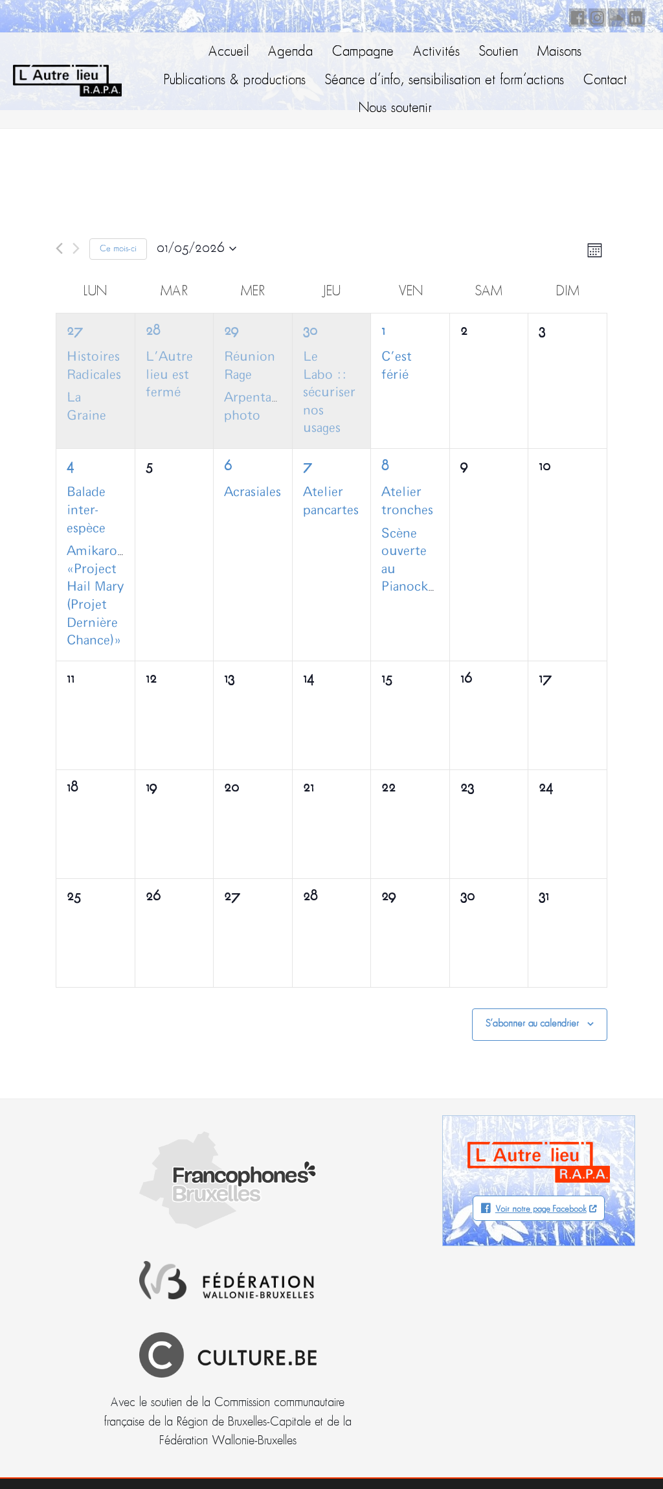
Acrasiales (252, 492)
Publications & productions (235, 80)
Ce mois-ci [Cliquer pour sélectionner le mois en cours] (118, 249)
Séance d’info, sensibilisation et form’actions (444, 80)
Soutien (498, 52)
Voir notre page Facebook (541, 1209)
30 (310, 331)
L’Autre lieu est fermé (169, 374)
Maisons (559, 52)
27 (75, 331)
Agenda (290, 52)
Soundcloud (614, 15)
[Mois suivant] (76, 248)
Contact (605, 80)
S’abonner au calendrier (532, 1024)
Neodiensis (596, 1453)
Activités (436, 52)
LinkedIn (634, 15)
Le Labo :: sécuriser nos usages (329, 392)
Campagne (363, 52)
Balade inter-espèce (86, 510)
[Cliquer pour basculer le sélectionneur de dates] (196, 248)
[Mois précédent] (59, 248)
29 (231, 331)
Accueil (228, 52)
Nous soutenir (395, 108)
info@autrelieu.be (69, 1357)
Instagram (595, 15)
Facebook (575, 15)
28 (153, 331)
